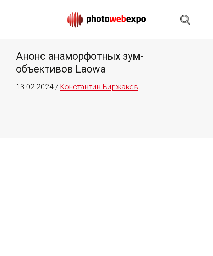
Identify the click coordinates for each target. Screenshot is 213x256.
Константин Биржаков (99, 86)
